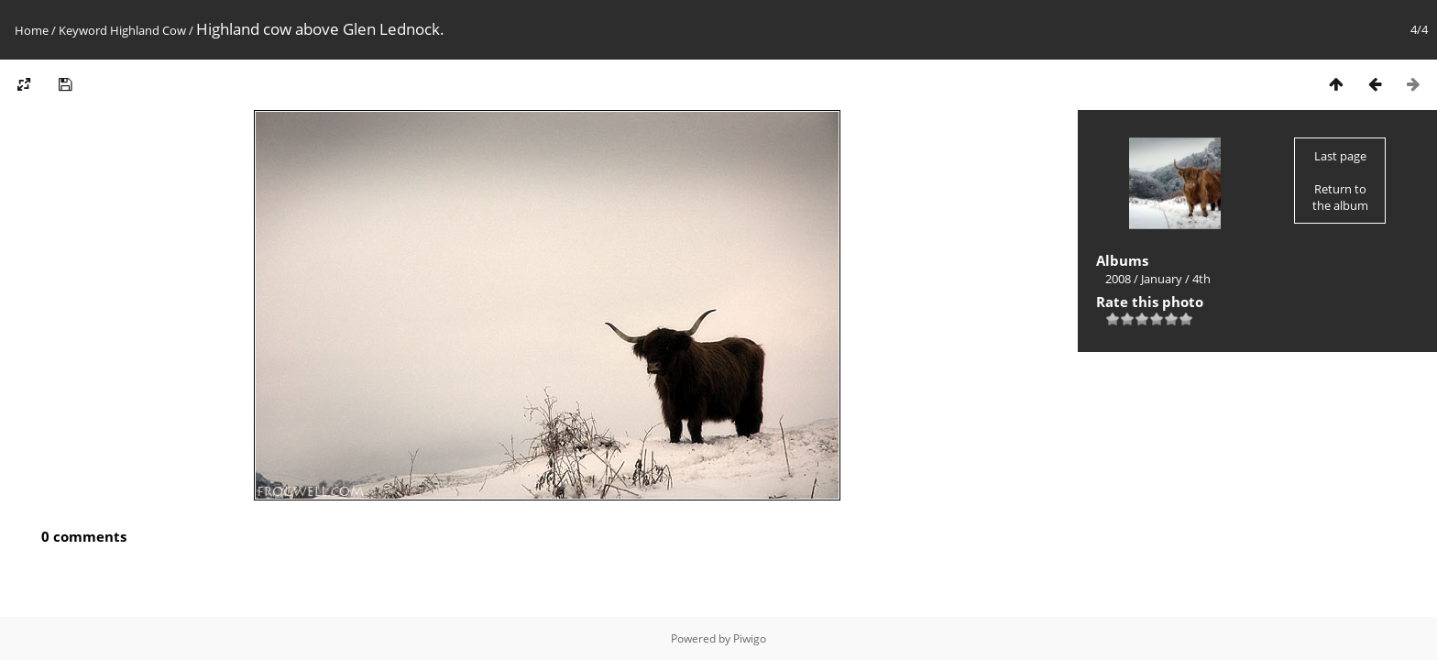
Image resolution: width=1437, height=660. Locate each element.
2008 (1118, 278)
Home (32, 30)
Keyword (83, 30)
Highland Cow (148, 30)
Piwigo (749, 638)
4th (1201, 278)
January (1161, 278)
